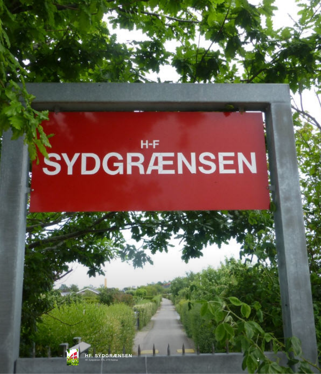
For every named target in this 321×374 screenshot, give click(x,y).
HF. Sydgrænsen (108, 355)
